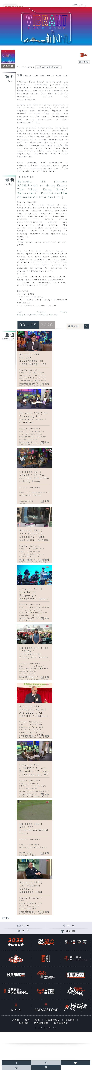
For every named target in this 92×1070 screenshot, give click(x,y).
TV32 (41, 315)
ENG (73, 5)
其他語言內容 (61, 1023)
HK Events (51, 315)
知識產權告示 (53, 1020)
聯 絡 (25, 931)
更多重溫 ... (6, 918)
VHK (26, 315)
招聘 (28, 1020)
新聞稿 (16, 1020)
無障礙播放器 (42, 1023)
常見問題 (71, 1020)
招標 (38, 1020)
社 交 (71, 926)
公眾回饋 (71, 931)
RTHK (33, 315)
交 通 (25, 926)
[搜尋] (81, 4)
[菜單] (88, 4)
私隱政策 (24, 1023)
